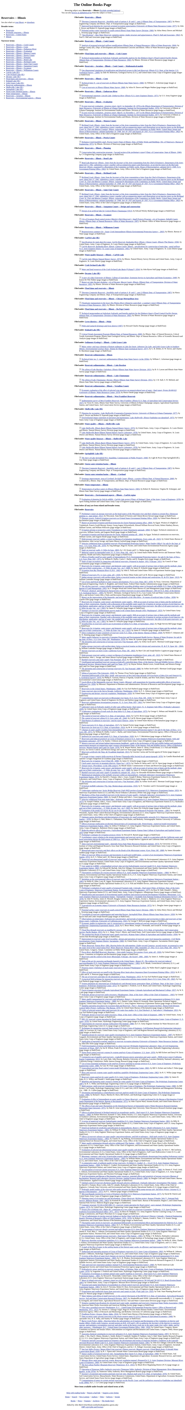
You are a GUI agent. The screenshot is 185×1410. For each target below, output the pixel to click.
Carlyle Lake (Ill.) (13, 72)
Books (73, 1401)
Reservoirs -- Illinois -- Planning (18, 58)
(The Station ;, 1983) (111, 1143)
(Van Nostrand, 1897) (110, 642)
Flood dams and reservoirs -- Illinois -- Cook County (106, 54)
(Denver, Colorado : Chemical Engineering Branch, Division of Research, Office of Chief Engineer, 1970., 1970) (130, 1217)
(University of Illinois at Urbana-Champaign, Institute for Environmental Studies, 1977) (131, 114)
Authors (94, 1397)
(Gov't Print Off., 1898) (100, 761)
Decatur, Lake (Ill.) (13, 77)
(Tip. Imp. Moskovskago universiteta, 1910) (110, 786)
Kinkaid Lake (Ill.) (13, 81)
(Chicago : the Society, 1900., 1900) (115, 957)
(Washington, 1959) (107, 693)
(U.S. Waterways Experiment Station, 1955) (130, 790)
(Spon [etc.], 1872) (106, 763)
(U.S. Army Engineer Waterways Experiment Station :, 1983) (129, 1229)
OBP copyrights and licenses (92, 1407)
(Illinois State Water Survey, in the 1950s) (115, 359)
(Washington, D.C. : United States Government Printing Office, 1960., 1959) (129, 1324)
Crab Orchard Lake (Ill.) (15, 75)
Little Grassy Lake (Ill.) (15, 83)
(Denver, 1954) (108, 721)
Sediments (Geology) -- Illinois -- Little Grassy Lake (106, 342)
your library (19, 22)
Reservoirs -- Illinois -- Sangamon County (22, 66)
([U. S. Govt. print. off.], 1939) (101, 575)
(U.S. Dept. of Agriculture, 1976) (124, 1374)
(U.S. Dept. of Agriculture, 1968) (120, 1354)
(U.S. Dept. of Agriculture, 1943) (106, 716)
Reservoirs (10, 30)
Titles (102, 1397)
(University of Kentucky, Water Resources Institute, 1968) (132, 1041)
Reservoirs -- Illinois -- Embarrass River (21, 49)
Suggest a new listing (111, 1393)
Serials (117, 1397)
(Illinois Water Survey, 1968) (103, 87)
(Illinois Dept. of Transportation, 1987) (127, 22)
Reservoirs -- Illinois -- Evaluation (19, 51)
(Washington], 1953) (122, 611)
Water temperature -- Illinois (16, 94)
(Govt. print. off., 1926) (121, 952)
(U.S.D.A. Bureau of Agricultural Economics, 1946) (127, 1316)
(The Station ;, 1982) (132, 1183)
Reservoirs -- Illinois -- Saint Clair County (22, 64)
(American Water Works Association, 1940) (132, 1303)
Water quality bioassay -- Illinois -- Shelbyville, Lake (106, 439)
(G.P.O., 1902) (101, 570)
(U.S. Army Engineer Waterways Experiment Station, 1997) (125, 1334)
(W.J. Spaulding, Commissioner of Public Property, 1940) (115, 458)
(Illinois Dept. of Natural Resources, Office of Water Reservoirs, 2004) (129, 45)
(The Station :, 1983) (121, 1150)
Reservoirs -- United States (16, 35)
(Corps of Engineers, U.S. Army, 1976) (118, 1053)
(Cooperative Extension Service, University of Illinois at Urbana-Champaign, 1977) (129, 413)
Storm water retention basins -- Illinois (20, 92)
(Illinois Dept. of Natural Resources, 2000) (112, 334)
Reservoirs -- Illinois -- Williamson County (22, 70)
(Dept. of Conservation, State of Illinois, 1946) (131, 152)
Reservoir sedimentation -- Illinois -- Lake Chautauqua (107, 376)
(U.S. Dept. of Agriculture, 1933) (103, 727)
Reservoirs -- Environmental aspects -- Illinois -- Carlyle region (110, 495)
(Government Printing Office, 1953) (128, 972)
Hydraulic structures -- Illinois (17, 33)
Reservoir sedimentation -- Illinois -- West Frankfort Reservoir (110, 396)
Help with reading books (75, 1393)
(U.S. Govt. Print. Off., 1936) (117, 698)
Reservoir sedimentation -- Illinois (19, 85)
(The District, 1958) (130, 242)
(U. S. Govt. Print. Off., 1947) (108, 552)
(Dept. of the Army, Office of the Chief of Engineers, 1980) (122, 1015)
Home (67, 1397)
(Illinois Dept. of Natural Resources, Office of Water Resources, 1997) (128, 220)
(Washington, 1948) (101, 689)
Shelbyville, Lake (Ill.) (14, 87)
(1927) (125, 1247)
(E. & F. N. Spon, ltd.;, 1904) (132, 646)
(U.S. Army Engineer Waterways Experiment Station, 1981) (126, 1121)
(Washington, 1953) (111, 977)
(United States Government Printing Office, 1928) (119, 518)
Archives (96, 1401)
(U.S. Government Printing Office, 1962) (131, 128)
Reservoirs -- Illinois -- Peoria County (20, 55)
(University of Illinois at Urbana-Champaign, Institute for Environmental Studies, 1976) (131, 107)
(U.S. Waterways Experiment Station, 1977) (121, 1194)
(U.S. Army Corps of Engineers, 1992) (122, 1252)
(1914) (101, 835)
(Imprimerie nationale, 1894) (116, 530)
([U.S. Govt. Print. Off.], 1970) (117, 582)
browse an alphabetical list (82, 13)
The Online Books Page (92, 4)
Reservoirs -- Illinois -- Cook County (20, 45)
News (80, 1401)
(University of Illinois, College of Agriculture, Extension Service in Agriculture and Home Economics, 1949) (129, 278)
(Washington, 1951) (130, 1010)
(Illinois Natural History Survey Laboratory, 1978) (109, 433)
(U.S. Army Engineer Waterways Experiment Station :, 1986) (122, 1170)
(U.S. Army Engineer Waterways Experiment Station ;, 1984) (125, 873)
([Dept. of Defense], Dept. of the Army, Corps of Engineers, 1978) (131, 499)
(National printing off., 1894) (112, 535)
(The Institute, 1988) (108, 1024)
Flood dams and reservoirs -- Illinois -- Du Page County (107, 309)
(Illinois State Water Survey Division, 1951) (116, 370)
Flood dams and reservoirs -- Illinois (20, 79)
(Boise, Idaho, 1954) (100, 1314)
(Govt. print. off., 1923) (121, 539)
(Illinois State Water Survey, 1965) (111, 489)
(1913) (107, 211)
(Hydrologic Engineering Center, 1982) (115, 1068)
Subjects (109, 1397)
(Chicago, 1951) (122, 561)
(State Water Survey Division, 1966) (118, 31)
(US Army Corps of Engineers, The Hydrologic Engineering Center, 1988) (129, 1086)
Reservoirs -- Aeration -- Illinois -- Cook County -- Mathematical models (114, 66)
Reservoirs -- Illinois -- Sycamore (18, 68)
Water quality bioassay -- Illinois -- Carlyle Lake (104, 255)
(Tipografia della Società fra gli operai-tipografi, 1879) (122, 756)
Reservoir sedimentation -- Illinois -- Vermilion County (107, 386)
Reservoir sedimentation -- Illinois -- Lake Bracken (105, 365)
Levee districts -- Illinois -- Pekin (98, 322)
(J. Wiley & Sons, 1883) (100, 550)
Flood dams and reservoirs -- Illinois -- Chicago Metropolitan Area (111, 299)
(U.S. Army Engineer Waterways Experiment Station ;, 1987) (127, 1035)
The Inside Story (108, 1401)
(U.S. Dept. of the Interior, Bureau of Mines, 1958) (122, 633)
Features (87, 1401)
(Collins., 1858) (129, 597)
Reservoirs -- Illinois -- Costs (17, 47)
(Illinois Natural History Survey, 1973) (101, 259)
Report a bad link (93, 1393)
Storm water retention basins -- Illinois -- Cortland (105, 474)
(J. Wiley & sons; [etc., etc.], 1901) (131, 605)
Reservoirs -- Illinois (93, 17)
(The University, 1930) (98, 673)
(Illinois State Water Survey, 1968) (113, 83)
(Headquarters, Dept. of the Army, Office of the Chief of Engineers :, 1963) (128, 995)
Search (74, 1397)
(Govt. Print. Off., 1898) (123, 850)
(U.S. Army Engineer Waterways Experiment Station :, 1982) (125, 962)
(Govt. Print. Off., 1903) (108, 651)
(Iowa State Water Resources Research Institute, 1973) (120, 844)
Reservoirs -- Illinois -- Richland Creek (21, 62)
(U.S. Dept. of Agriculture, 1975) (114, 711)
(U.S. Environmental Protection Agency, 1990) (118, 1265)
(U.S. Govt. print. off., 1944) (104, 718)
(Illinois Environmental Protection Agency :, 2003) (123, 232)
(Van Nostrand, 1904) (110, 781)
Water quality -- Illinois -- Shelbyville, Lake (102, 424)
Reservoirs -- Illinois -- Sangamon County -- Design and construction (112, 207)
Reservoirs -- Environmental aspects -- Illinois (23, 98)
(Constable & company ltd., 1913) (109, 773)
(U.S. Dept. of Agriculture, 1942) (118, 624)
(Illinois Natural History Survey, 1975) (108, 428)
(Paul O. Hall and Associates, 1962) (131, 35)
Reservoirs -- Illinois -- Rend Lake (19, 60)
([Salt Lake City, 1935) (117, 1291)
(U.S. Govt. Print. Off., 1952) (131, 947)
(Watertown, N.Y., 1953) (108, 1365)
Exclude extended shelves (110, 10)
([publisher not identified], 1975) (128, 418)
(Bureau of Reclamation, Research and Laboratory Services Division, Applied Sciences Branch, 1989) (128, 1177)
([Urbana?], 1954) (111, 269)
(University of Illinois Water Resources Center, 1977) (129, 26)
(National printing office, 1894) (117, 523)
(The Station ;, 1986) (113, 859)
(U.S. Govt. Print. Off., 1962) (128, 979)
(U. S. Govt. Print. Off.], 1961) (112, 702)
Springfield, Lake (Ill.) (14, 89)
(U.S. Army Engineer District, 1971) (120, 96)
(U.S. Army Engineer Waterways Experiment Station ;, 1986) (121, 1240)
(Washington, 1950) (110, 691)
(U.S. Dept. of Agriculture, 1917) (100, 725)
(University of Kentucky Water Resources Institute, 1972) (117, 905)
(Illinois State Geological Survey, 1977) (129, 348)
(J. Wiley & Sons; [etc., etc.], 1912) (130, 629)
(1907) (102, 326)
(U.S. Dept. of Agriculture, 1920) (108, 736)
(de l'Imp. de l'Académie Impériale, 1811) (105, 752)
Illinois (8, 37)
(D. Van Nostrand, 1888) (111, 669)
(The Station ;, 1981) (126, 811)
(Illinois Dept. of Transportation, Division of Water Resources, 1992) (128, 59)
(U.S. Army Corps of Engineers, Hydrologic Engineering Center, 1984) (125, 1077)
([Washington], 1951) (114, 968)
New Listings (84, 1397)
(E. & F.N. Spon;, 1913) (130, 577)
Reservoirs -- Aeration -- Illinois (18, 96)
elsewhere (30, 22)
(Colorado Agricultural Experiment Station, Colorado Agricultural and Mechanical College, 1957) (129, 990)
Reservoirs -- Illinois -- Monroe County (21, 53)
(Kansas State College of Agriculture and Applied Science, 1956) (130, 934)
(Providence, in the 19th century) (100, 766)
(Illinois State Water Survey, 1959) (128, 914)
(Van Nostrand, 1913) (104, 660)
